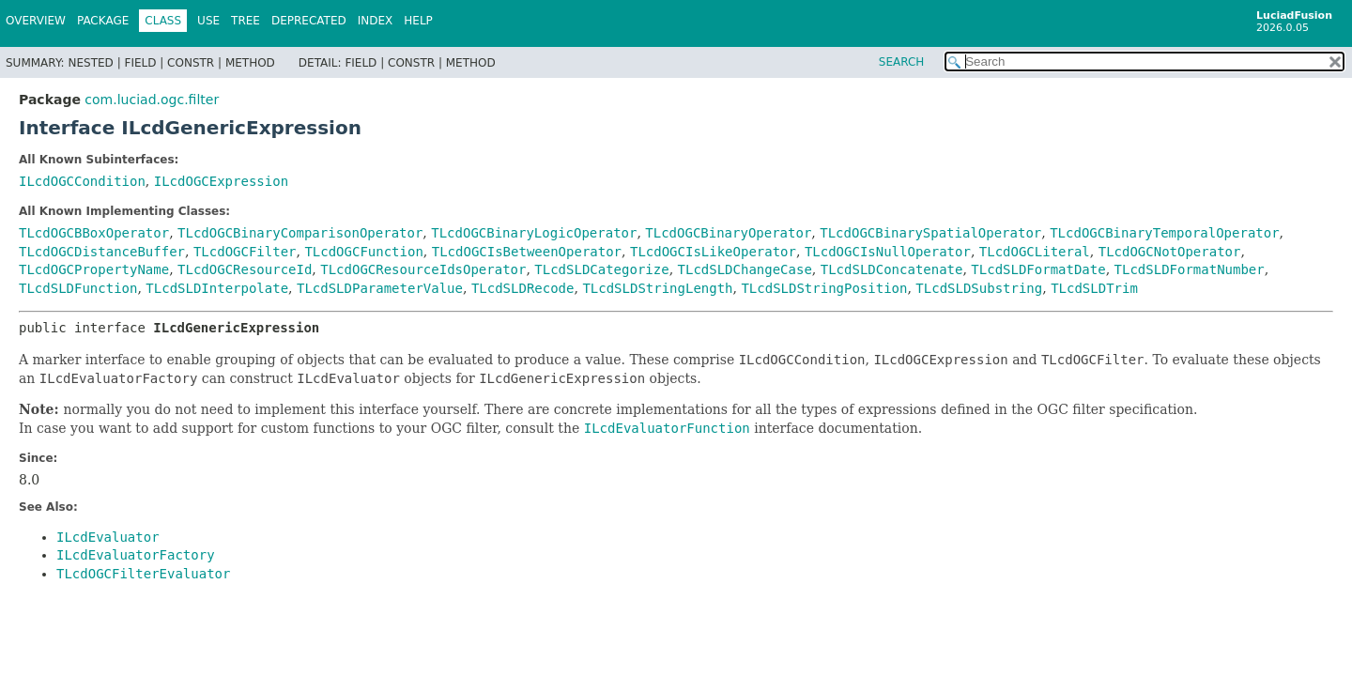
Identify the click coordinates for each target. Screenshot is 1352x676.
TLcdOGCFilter (245, 251)
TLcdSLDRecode (523, 288)
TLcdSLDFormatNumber (1189, 269)
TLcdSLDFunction (78, 288)
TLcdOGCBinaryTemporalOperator (1164, 232)
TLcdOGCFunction (363, 251)
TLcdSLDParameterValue (380, 288)
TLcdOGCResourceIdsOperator (423, 269)
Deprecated (308, 20)
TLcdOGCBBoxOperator (94, 232)
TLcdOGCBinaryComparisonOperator (299, 232)
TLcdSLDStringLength (657, 288)
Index (375, 20)
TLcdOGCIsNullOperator (888, 251)
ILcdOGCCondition (82, 181)
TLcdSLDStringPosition (824, 288)
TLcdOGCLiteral (1034, 251)
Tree (245, 20)
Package (103, 20)
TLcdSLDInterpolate (217, 288)
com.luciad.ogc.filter (151, 99)
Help (418, 20)
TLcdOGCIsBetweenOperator (527, 251)
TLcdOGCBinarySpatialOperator (930, 232)
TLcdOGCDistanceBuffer (102, 251)
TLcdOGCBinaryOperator (728, 232)
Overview (36, 20)
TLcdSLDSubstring (978, 288)
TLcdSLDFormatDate (1038, 269)
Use (208, 20)
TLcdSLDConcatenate (892, 269)
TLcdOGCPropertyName (94, 269)
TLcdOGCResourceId (244, 269)
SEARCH (902, 62)
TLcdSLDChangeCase (745, 269)
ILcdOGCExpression (221, 181)
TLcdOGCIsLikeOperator (713, 251)
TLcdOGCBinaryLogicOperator (534, 232)
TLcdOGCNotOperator (1169, 251)
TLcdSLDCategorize (601, 269)
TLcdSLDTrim (1094, 288)
